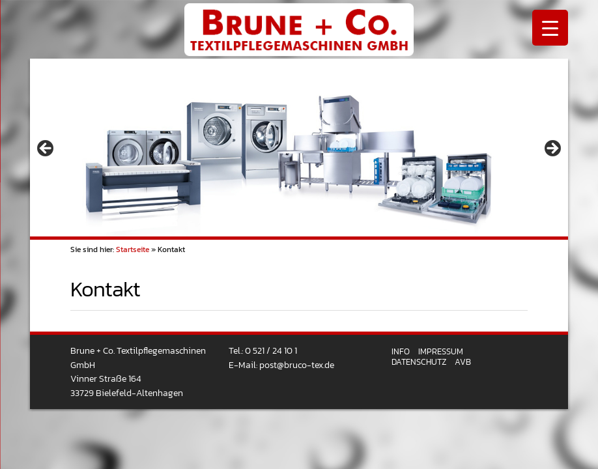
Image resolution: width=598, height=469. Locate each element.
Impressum (440, 351)
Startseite (132, 249)
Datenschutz (419, 362)
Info (401, 351)
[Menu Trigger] (550, 28)
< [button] (46, 149)
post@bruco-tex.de (296, 364)
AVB (463, 362)
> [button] (552, 149)
